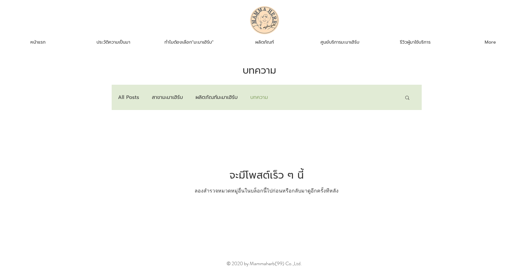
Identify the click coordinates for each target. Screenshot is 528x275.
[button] (407, 98)
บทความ (259, 97)
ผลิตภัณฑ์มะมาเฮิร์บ (217, 97)
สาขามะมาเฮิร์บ (167, 97)
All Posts (128, 97)
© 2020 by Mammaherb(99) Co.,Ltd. (264, 263)
